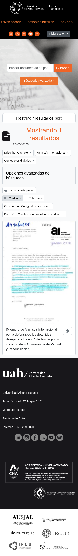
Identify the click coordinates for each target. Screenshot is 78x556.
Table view (34, 198)
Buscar (62, 68)
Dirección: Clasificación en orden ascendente (33, 214)
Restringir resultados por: (39, 118)
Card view (12, 198)
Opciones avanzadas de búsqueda (28, 175)
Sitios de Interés (41, 22)
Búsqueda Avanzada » (39, 80)
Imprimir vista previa (19, 190)
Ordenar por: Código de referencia (26, 206)
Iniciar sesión (57, 33)
